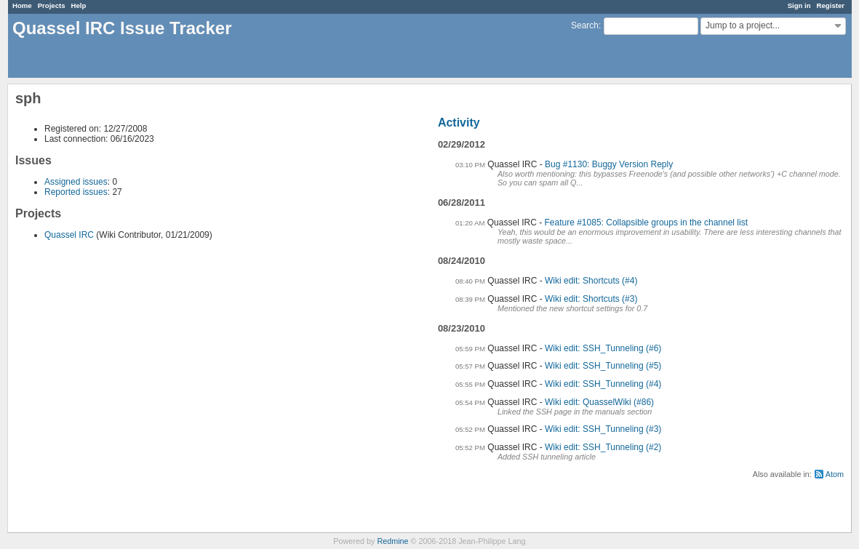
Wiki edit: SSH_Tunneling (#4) (603, 384)
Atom (835, 474)
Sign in (799, 5)
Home (22, 5)
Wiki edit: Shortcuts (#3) (591, 299)
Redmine (392, 541)
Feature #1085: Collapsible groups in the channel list (646, 222)
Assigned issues (76, 182)
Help (79, 5)
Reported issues (76, 192)
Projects (51, 5)
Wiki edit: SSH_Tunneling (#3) (603, 429)
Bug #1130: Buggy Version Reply (609, 164)
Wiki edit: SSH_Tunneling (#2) (603, 447)
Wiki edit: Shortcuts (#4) (591, 281)
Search (585, 25)
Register (830, 5)
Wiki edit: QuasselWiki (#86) (599, 402)
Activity (459, 122)
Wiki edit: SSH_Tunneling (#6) (603, 348)
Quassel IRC (69, 235)
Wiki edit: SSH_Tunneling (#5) (603, 366)
